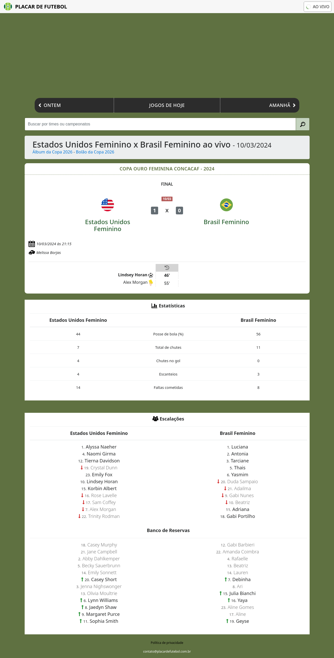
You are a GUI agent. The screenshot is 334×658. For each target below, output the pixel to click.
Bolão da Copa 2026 (95, 152)
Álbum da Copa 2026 (53, 152)
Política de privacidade (167, 643)
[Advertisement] (167, 57)
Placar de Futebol (35, 7)
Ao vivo (317, 7)
